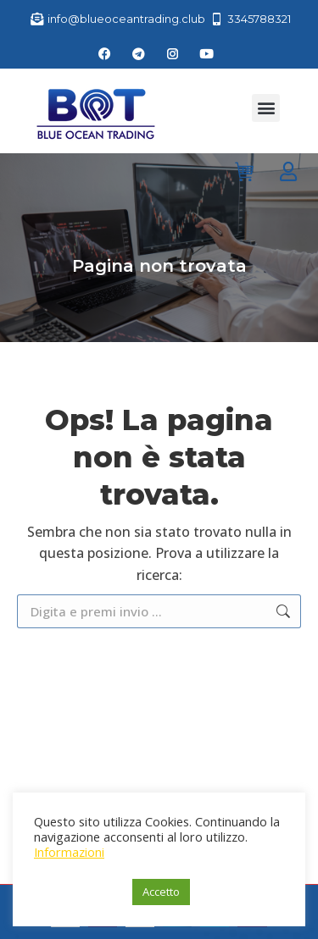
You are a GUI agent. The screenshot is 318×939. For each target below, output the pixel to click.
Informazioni (69, 851)
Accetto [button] (161, 891)
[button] (266, 108)
